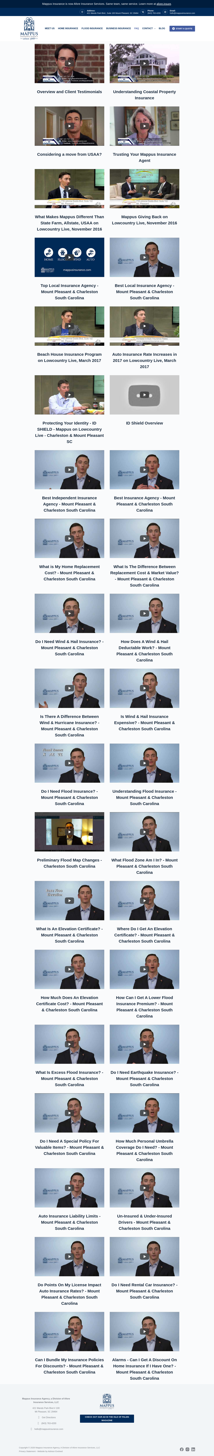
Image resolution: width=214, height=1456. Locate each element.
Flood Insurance (92, 28)
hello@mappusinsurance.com (182, 13)
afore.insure (164, 3)
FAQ (136, 28)
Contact (149, 28)
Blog (162, 28)
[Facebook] (182, 1449)
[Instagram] (187, 1449)
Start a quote (182, 28)
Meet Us (50, 28)
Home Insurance (68, 28)
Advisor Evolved (55, 1451)
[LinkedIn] (193, 1449)
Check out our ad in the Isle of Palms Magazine (107, 1418)
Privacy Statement (27, 1451)
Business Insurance (118, 28)
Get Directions (49, 1417)
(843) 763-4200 (154, 13)
